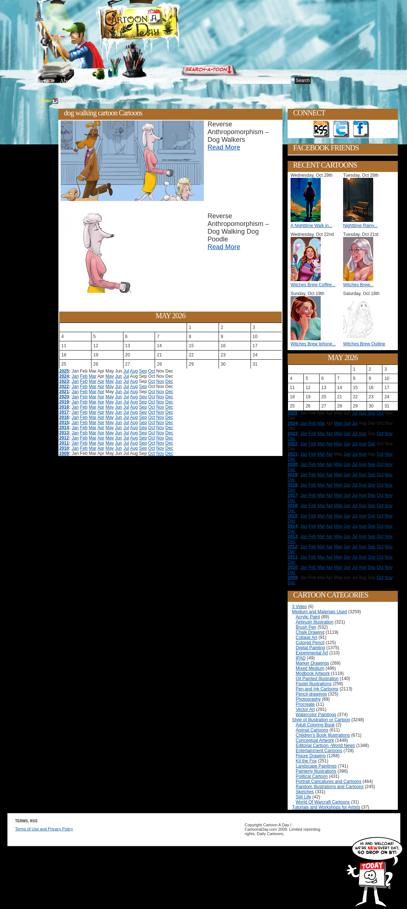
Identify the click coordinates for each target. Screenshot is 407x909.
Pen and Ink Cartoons (317, 688)
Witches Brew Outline (364, 343)
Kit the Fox (306, 761)
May (109, 376)
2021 (64, 391)
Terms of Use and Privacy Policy (44, 829)
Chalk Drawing (310, 632)
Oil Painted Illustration (317, 678)
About (66, 81)
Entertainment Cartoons (319, 750)
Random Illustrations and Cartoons (330, 786)
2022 (64, 386)
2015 (64, 422)
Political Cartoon (312, 776)
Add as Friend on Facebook (361, 129)
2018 (64, 407)
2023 (64, 381)
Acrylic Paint (308, 616)
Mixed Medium (310, 668)
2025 (64, 371)
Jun (118, 376)
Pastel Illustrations (313, 683)
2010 (64, 448)
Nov (160, 381)
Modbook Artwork (313, 673)
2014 (64, 427)
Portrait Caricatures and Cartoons (328, 781)
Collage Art (306, 637)
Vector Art (305, 709)
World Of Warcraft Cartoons (323, 802)
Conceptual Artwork (315, 740)
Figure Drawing (310, 755)
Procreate (305, 704)
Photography (308, 699)
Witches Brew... (358, 284)
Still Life (303, 797)
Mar (93, 376)
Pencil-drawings (311, 694)
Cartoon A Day (157, 24)
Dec (169, 381)
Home (42, 81)
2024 (64, 376)
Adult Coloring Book (315, 724)
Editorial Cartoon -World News (325, 745)
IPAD (301, 658)
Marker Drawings (312, 663)
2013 (64, 432)
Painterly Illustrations (316, 771)
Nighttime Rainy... (360, 225)
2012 (64, 438)
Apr (100, 381)
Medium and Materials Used (319, 611)
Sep (143, 371)
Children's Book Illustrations (323, 735)
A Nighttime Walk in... (311, 225)
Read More (224, 147)
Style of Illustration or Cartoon (321, 719)
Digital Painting (310, 647)
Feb (84, 376)
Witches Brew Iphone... (313, 343)
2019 (64, 402)
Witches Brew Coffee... (313, 284)
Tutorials (124, 81)
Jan (75, 376)
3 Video (299, 606)
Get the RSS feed (321, 129)
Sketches (305, 791)
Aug (134, 371)
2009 (64, 453)
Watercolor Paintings (316, 714)
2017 (64, 412)
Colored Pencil (310, 642)
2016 (64, 417)
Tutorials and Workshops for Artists (326, 807)
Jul (126, 371)
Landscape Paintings (316, 766)
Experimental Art (312, 652)
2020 (64, 396)
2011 (64, 443)
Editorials (94, 81)
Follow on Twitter (341, 129)
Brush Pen (306, 627)
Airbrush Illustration (315, 622)
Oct (151, 371)
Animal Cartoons (312, 730)
